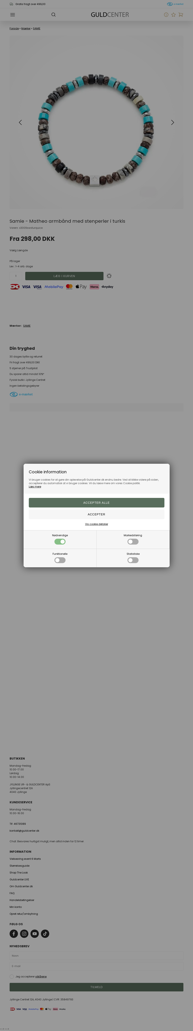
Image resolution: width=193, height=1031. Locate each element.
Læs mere (35, 486)
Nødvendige (60, 539)
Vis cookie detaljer (96, 524)
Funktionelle (60, 557)
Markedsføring (133, 539)
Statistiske (133, 557)
